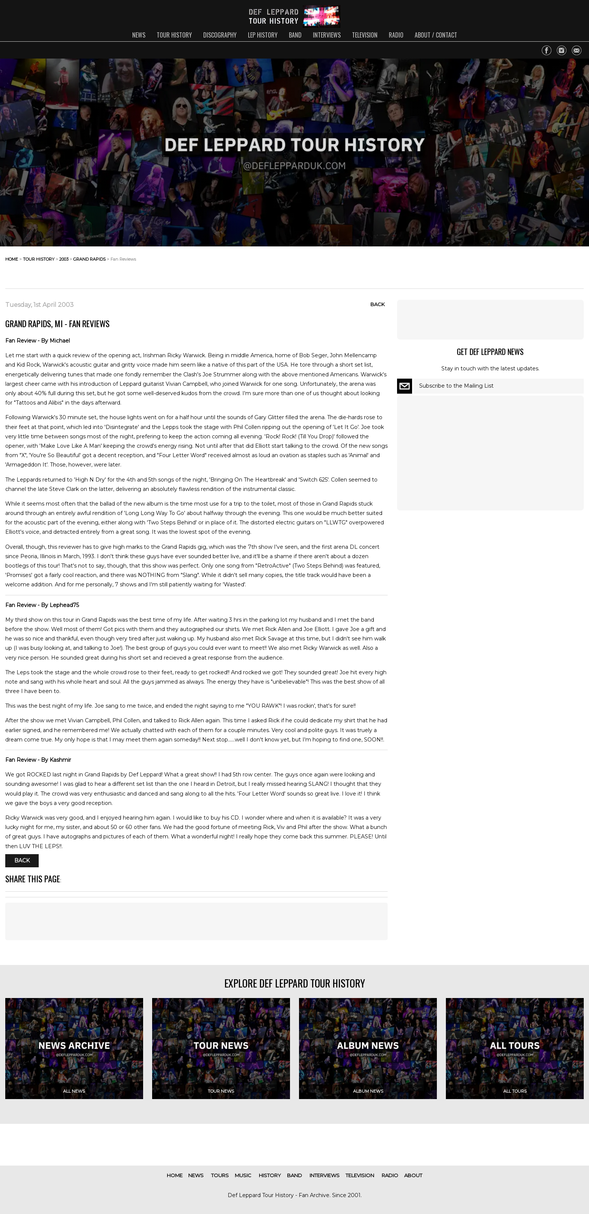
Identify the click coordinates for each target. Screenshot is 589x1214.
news (138, 34)
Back (377, 304)
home (11, 259)
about (413, 1175)
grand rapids (89, 259)
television (365, 34)
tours (220, 1175)
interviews (327, 34)
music (243, 1175)
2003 (63, 259)
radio (396, 34)
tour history (174, 34)
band (295, 34)
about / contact (436, 34)
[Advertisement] (524, 265)
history (270, 1175)
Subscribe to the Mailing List (456, 385)
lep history (263, 34)
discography (220, 34)
